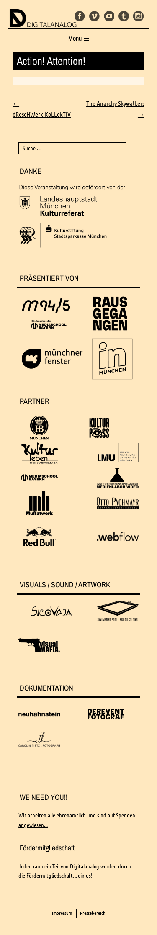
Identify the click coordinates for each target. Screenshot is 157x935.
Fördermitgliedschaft (49, 875)
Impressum (62, 913)
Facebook (80, 16)
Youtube (109, 16)
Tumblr (123, 16)
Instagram (138, 16)
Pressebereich (93, 913)
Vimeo (94, 16)
